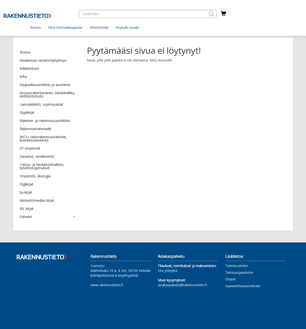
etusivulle (165, 60)
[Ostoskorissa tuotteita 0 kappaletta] (223, 14)
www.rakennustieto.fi (106, 285)
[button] (211, 14)
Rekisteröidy (99, 27)
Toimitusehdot (236, 265)
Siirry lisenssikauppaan (65, 27)
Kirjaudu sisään (127, 27)
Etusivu (35, 27)
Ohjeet (230, 279)
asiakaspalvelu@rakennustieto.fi (182, 285)
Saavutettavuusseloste (242, 286)
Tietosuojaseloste (239, 272)
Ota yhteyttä (167, 270)
